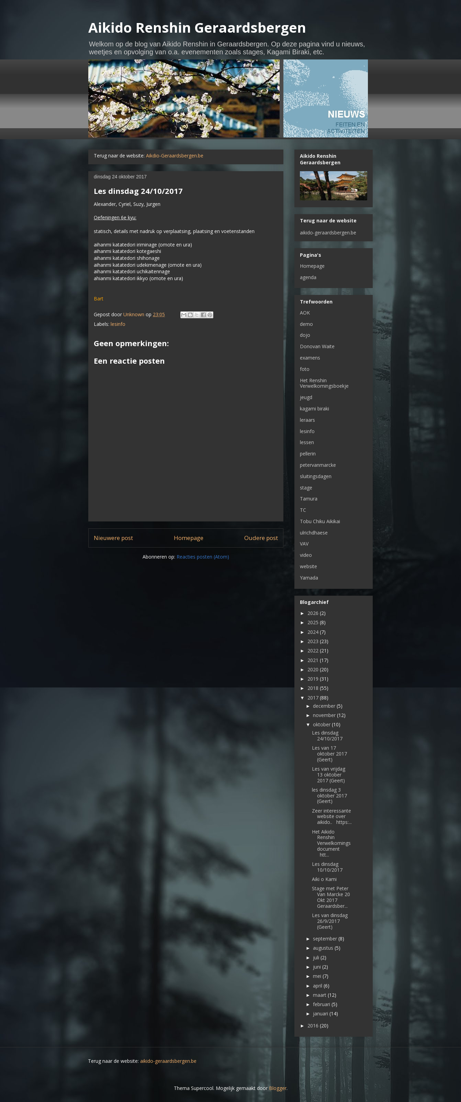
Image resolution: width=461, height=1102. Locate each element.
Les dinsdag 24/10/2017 (327, 735)
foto (305, 369)
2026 (313, 613)
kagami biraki (314, 408)
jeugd (306, 397)
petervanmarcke (318, 465)
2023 (313, 641)
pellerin (308, 453)
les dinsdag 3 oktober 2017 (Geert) (329, 795)
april (318, 985)
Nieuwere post (113, 538)
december (325, 706)
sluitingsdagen (315, 476)
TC (303, 510)
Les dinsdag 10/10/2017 (327, 867)
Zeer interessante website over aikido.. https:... (332, 816)
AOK (305, 312)
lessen (307, 442)
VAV (304, 543)
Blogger (277, 1088)
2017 (313, 697)
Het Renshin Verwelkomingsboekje (324, 383)
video (306, 555)
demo (306, 324)
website (308, 566)
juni (317, 966)
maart (320, 995)
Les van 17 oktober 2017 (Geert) (329, 754)
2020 (313, 669)
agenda (308, 277)
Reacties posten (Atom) (203, 556)
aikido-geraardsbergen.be (328, 232)
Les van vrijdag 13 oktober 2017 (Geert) (328, 774)
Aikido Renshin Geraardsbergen (197, 27)
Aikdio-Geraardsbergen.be (174, 155)
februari (322, 1004)
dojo (305, 335)
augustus (324, 948)
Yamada (309, 577)
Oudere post (261, 538)
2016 (313, 1025)
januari (321, 1013)
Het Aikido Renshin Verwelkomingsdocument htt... (331, 843)
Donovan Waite (317, 346)
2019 (313, 678)
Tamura (308, 498)
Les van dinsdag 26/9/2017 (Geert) (330, 921)
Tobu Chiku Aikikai (320, 521)
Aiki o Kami (324, 879)
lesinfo (118, 324)
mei (318, 976)
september (325, 938)
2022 (313, 650)
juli (317, 957)
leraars (307, 420)
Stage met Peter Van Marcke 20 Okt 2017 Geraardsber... (331, 897)
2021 (313, 660)
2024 (313, 632)
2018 (313, 688)
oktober (322, 724)
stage (306, 487)
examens (310, 357)
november (325, 715)
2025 (313, 622)
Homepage (188, 538)
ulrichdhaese (314, 532)
